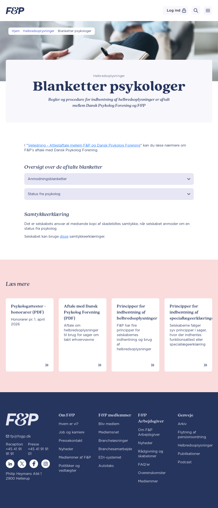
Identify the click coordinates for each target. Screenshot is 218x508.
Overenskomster (152, 473)
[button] (109, 179)
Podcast (185, 462)
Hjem (16, 31)
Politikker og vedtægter (69, 468)
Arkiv (182, 424)
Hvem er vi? (68, 424)
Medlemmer (148, 481)
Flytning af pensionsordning (192, 435)
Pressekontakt (70, 440)
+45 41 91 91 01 (38, 451)
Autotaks (106, 466)
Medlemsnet (108, 432)
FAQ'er (144, 464)
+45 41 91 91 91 (14, 451)
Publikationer (189, 454)
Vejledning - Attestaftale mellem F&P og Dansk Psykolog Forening (84, 145)
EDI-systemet (109, 457)
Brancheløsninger (113, 440)
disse (64, 236)
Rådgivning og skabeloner (150, 454)
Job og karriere (71, 432)
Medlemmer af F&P (75, 457)
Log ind (176, 10)
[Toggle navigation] (208, 10)
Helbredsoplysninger (38, 31)
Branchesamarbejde (115, 449)
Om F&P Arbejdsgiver (149, 432)
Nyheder (66, 449)
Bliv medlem (108, 424)
